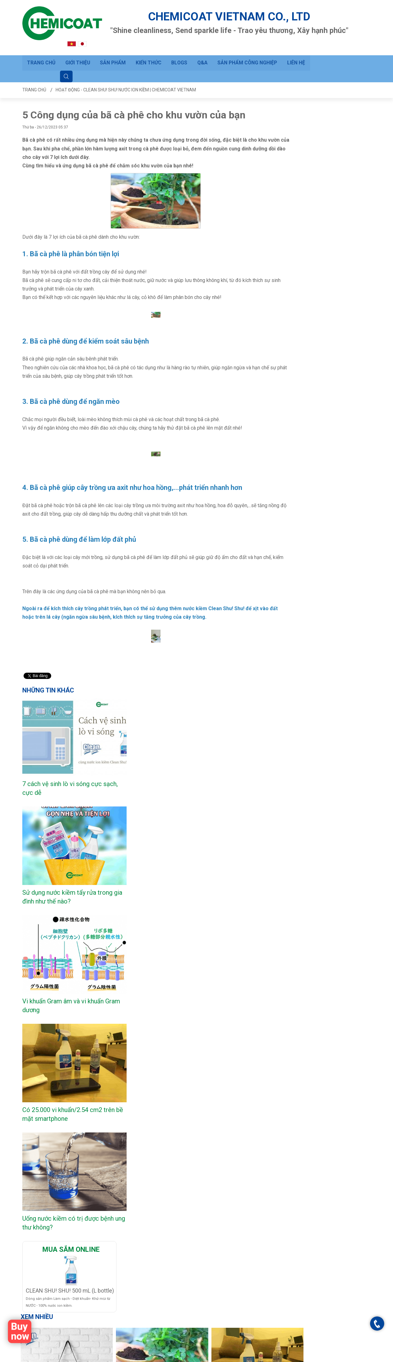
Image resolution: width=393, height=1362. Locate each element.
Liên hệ (295, 50)
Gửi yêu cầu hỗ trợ (100, 1270)
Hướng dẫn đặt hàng (102, 1280)
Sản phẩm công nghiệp (246, 50)
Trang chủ (41, 50)
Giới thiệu (77, 50)
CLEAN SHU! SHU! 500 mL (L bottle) (70, 988)
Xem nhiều (37, 1015)
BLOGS (178, 50)
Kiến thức (148, 50)
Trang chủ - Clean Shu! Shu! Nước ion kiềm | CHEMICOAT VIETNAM (217, 1356)
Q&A (201, 50)
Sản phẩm (113, 50)
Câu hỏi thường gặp (101, 1262)
